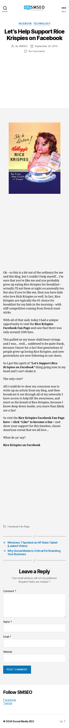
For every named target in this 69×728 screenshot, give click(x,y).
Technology (41, 23)
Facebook (25, 23)
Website (7, 651)
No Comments (37, 51)
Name (7, 621)
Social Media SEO (23, 721)
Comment (9, 591)
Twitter (7, 703)
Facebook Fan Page (19, 526)
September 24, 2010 (46, 46)
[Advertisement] (34, 77)
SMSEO (23, 46)
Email (7, 636)
